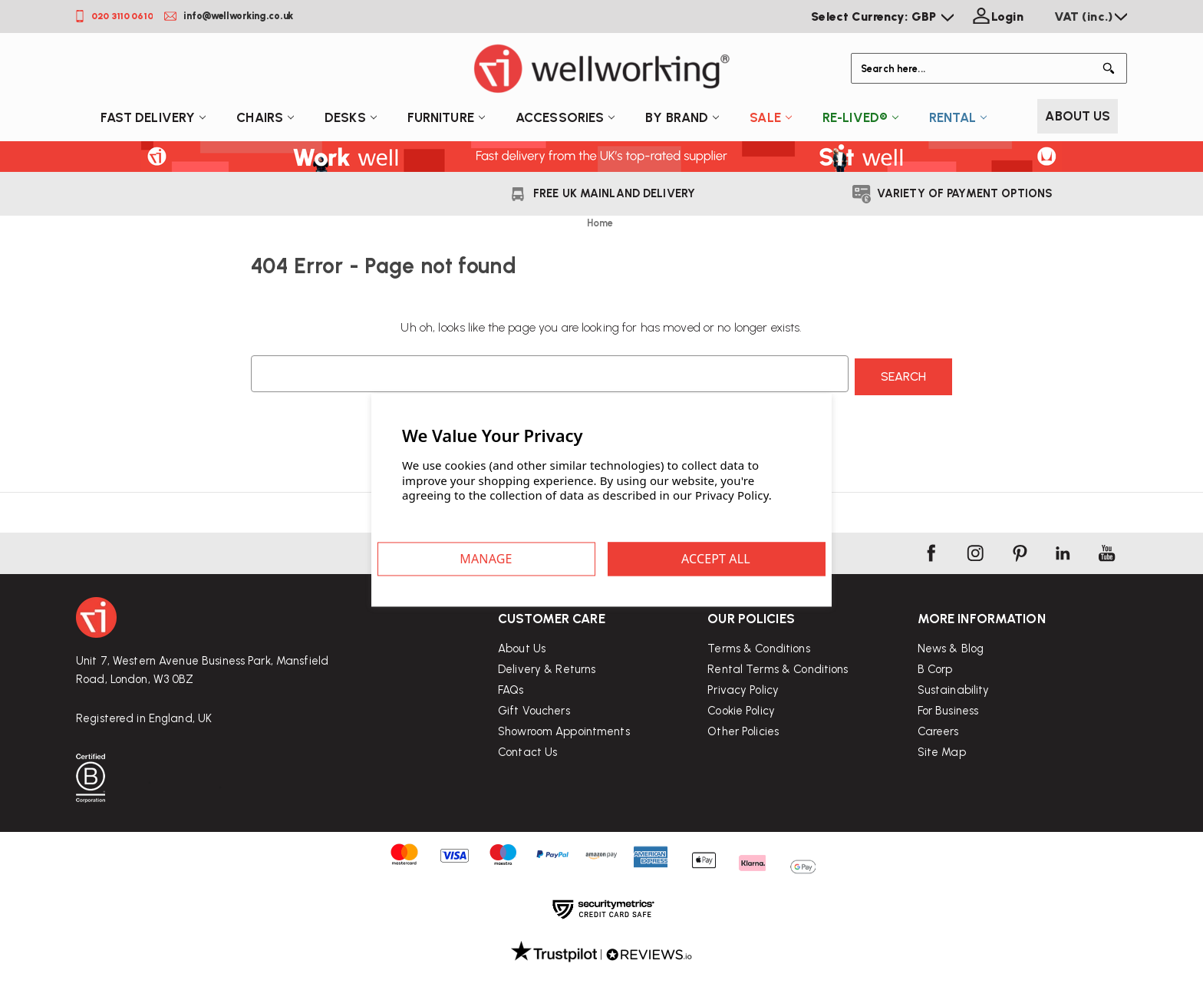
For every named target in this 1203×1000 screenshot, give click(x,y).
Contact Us (527, 777)
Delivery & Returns (546, 694)
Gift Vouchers (534, 735)
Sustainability (954, 744)
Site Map (942, 807)
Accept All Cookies (677, 559)
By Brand (682, 117)
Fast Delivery (153, 117)
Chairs (265, 117)
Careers (938, 786)
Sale (771, 117)
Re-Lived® (860, 117)
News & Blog (951, 703)
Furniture (446, 117)
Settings (526, 559)
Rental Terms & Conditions (777, 711)
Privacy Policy (743, 731)
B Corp (935, 724)
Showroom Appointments (564, 756)
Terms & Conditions (758, 690)
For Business (948, 765)
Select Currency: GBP (882, 16)
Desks (351, 117)
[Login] (996, 17)
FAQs (511, 714)
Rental (958, 117)
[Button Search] (1111, 68)
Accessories (565, 117)
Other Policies (743, 773)
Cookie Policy (741, 752)
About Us (1077, 116)
